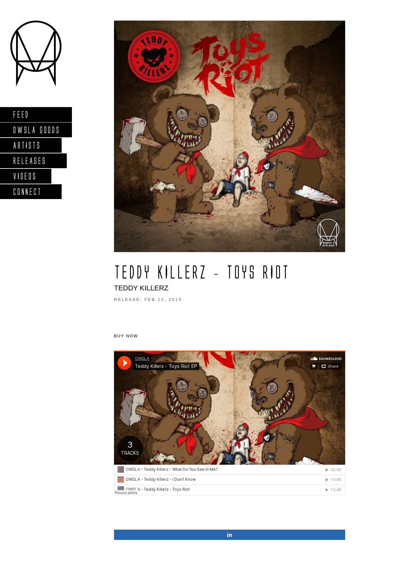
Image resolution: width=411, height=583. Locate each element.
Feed (21, 114)
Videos (25, 176)
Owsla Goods (36, 129)
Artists (27, 145)
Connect (27, 191)
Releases (29, 160)
